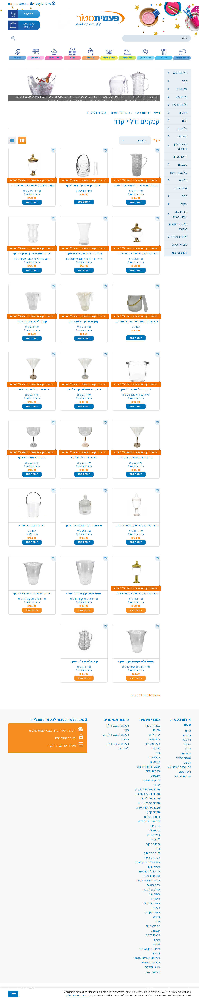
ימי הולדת (181, 89)
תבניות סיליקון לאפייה (148, 808)
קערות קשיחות (152, 853)
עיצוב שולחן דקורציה (180, 146)
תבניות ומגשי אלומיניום (147, 794)
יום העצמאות (153, 926)
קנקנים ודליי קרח (96, 113)
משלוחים (186, 753)
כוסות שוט (154, 894)
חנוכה (156, 917)
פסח (157, 921)
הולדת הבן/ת (152, 844)
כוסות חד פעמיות (120, 113)
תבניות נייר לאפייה (150, 798)
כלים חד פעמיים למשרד (178, 226)
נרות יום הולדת (152, 817)
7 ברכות (155, 839)
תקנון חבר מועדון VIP (179, 767)
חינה (157, 849)
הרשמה (26, 4)
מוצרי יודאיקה (179, 244)
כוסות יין (155, 899)
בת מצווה (155, 830)
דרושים (187, 735)
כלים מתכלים (179, 105)
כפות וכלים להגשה (149, 871)
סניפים (187, 763)
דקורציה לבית (179, 252)
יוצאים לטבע (180, 188)
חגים (184, 120)
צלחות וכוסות (180, 73)
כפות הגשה (153, 885)
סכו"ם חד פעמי (151, 876)
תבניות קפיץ (153, 812)
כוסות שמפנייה (152, 903)
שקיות (184, 204)
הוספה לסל (136, 202)
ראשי (157, 113)
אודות (188, 731)
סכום (184, 81)
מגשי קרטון (154, 867)
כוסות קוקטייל (152, 912)
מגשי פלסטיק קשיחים (148, 862)
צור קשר (186, 740)
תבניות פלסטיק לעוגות (147, 789)
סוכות (157, 785)
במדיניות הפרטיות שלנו (78, 995)
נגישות (187, 744)
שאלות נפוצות (183, 758)
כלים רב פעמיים (178, 237)
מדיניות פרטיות (183, 776)
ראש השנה (153, 835)
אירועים (183, 112)
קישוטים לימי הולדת (149, 821)
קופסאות (182, 136)
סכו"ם (156, 730)
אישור (13, 993)
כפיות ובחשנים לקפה (148, 880)
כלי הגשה (181, 97)
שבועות (155, 931)
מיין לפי (156, 140)
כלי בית (183, 180)
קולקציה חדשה (178, 172)
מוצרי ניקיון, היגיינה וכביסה (179, 214)
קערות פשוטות (152, 858)
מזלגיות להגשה (151, 890)
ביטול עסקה (184, 772)
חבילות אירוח (180, 157)
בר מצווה (155, 826)
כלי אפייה (182, 128)
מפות (184, 196)
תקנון (188, 749)
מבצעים (182, 164)
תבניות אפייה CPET (149, 803)
